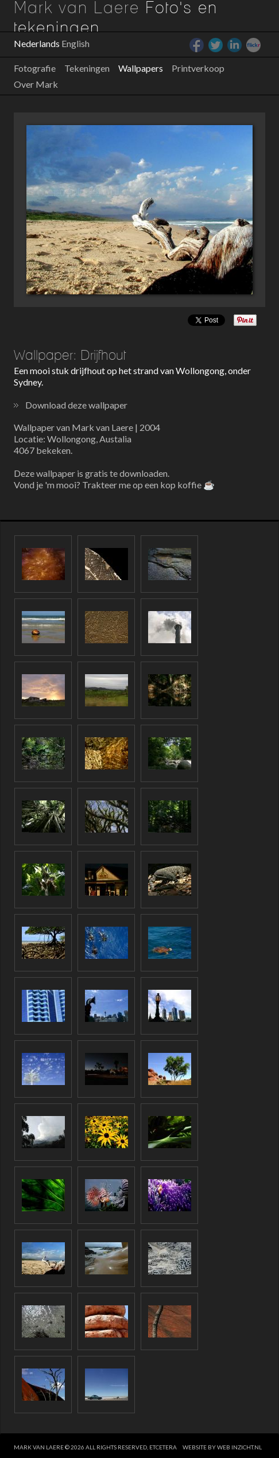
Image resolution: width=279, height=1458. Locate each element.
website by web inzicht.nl (222, 1447)
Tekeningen (87, 68)
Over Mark (36, 84)
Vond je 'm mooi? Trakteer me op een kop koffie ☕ (114, 484)
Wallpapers (140, 68)
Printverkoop (198, 68)
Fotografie (35, 68)
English (75, 43)
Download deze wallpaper (76, 404)
